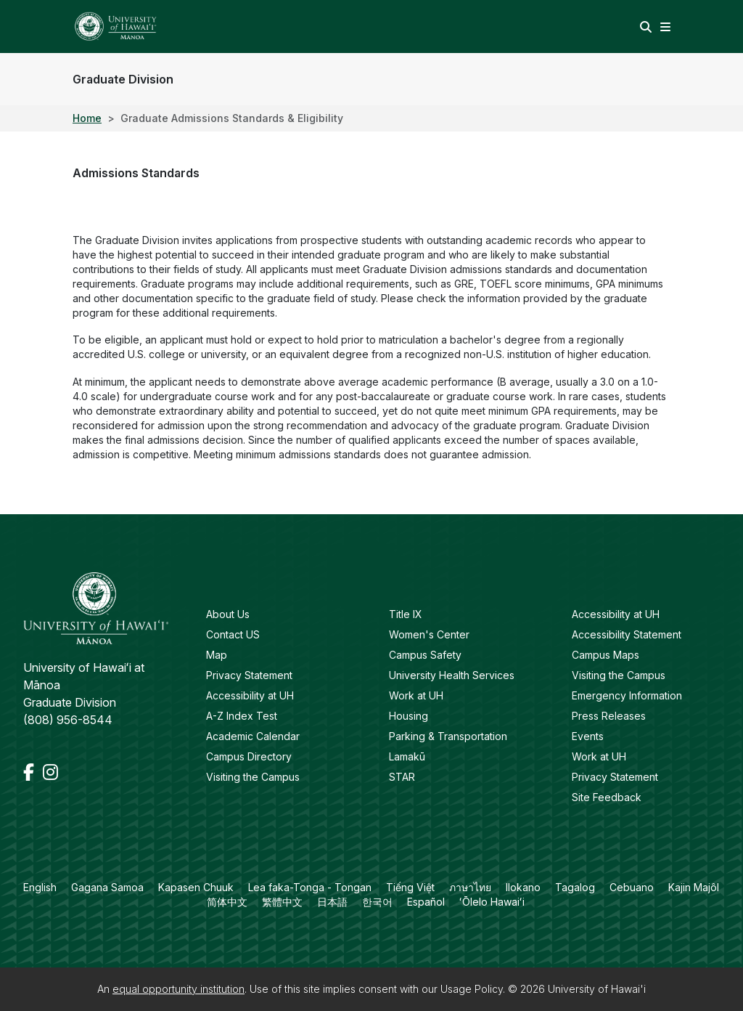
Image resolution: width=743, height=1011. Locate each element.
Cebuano (631, 887)
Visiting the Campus (253, 777)
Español (426, 902)
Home (87, 118)
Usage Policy (471, 989)
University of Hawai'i (597, 989)
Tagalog (575, 887)
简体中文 (227, 902)
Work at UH (416, 695)
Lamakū (407, 756)
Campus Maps (605, 655)
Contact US (233, 634)
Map (216, 655)
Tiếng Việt (410, 887)
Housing (408, 716)
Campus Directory (249, 756)
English (40, 887)
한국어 (377, 902)
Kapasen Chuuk (196, 887)
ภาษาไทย (470, 887)
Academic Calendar (253, 736)
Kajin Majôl (693, 887)
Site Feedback (606, 797)
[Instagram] (50, 772)
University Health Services (451, 675)
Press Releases (609, 716)
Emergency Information (627, 695)
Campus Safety (425, 655)
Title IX (405, 614)
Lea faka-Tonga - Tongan (310, 887)
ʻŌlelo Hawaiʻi (492, 902)
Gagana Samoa (107, 887)
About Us (228, 614)
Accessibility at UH (250, 695)
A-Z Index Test (241, 716)
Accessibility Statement (626, 634)
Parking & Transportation (448, 736)
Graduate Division (123, 79)
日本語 (332, 902)
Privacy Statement (249, 675)
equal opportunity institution (178, 989)
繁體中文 (282, 902)
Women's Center (429, 634)
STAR (402, 777)
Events (588, 736)
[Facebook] (30, 772)
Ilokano (523, 887)
